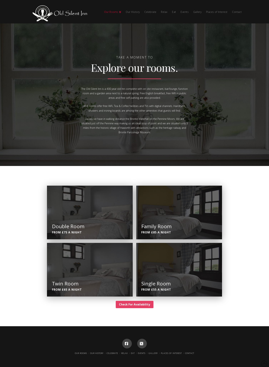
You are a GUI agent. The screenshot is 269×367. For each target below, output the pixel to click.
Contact (189, 353)
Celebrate (112, 353)
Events (141, 353)
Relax (124, 353)
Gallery (153, 353)
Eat (133, 353)
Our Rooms (81, 353)
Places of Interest (171, 353)
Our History (96, 353)
